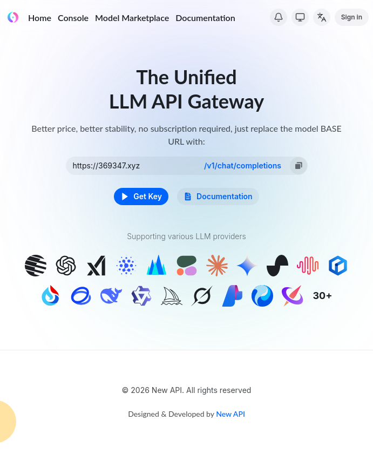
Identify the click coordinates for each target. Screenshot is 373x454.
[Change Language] (321, 17)
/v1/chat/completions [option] (242, 165)
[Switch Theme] (300, 17)
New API (230, 413)
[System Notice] (278, 17)
